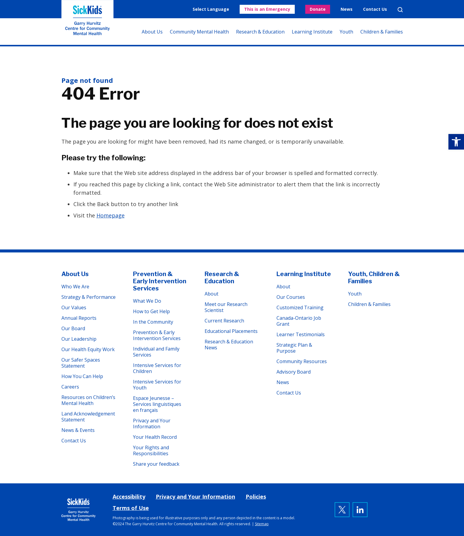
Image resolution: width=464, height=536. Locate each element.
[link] (456, 142)
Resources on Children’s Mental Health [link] (88, 400)
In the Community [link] (153, 322)
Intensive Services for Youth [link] (157, 385)
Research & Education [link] (260, 31)
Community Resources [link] (301, 361)
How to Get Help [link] (151, 311)
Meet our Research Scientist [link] (226, 307)
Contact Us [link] (375, 9)
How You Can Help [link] (82, 376)
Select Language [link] (211, 9)
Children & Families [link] (381, 31)
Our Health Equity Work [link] (88, 349)
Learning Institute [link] (312, 31)
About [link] (211, 294)
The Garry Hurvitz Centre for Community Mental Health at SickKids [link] (87, 22)
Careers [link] (70, 387)
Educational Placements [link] (231, 331)
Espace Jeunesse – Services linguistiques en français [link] (157, 404)
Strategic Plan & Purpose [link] (294, 348)
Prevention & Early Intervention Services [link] (159, 281)
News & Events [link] (78, 430)
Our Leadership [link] (78, 339)
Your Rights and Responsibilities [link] (151, 450)
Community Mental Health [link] (199, 31)
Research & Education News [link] (229, 345)
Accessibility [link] (129, 496)
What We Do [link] (147, 301)
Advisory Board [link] (293, 372)
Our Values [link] (73, 307)
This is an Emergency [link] (267, 9)
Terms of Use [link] (131, 507)
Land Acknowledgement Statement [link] (88, 417)
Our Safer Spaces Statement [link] (80, 363)
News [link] (347, 9)
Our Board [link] (73, 328)
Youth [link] (346, 31)
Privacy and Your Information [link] (151, 424)
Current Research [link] (224, 321)
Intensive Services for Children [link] (157, 368)
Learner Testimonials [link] (300, 334)
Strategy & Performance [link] (88, 297)
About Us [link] (152, 31)
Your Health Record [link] (155, 437)
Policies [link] (256, 496)
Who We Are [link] (75, 287)
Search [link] (400, 9)
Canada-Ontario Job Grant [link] (298, 321)
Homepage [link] (110, 215)
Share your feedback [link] (156, 464)
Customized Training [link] (300, 307)
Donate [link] (318, 9)
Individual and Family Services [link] (156, 352)
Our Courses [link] (290, 297)
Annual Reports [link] (78, 318)
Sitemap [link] (262, 523)
